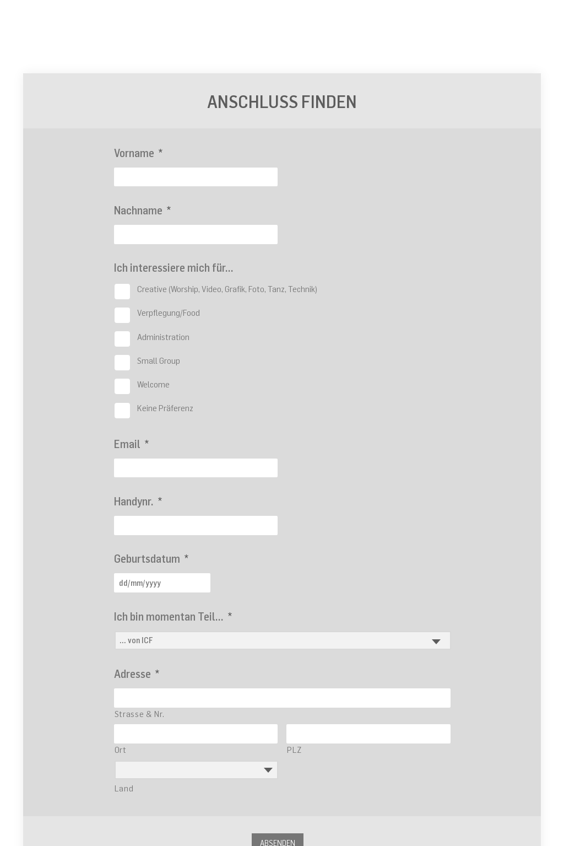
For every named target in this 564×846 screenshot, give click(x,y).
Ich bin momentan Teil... (173, 616)
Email (131, 444)
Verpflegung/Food (168, 312)
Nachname (142, 210)
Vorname (138, 153)
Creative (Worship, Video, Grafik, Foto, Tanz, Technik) (227, 288)
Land (124, 788)
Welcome (153, 384)
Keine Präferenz (165, 407)
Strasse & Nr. (140, 713)
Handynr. (138, 501)
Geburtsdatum (151, 558)
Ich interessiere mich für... (174, 267)
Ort (121, 749)
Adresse (136, 674)
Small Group (158, 360)
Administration (163, 336)
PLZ (294, 749)
